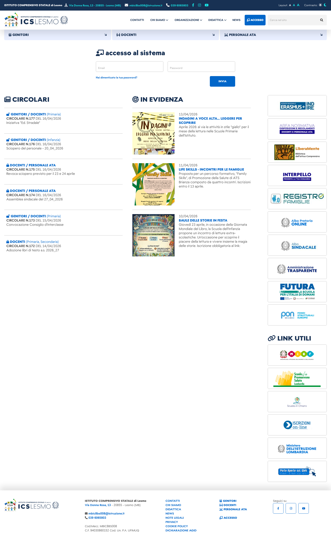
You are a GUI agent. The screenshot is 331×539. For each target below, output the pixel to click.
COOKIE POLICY (177, 526)
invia (222, 81)
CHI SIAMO (173, 505)
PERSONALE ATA (273, 35)
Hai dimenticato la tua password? (116, 77)
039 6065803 (97, 518)
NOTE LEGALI (175, 518)
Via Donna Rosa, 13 (98, 505)
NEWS (170, 513)
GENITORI (57, 35)
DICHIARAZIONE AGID (181, 530)
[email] (129, 66)
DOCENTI (165, 35)
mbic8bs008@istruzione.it (106, 513)
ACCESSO (228, 518)
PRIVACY (172, 522)
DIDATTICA (173, 509)
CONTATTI (173, 501)
